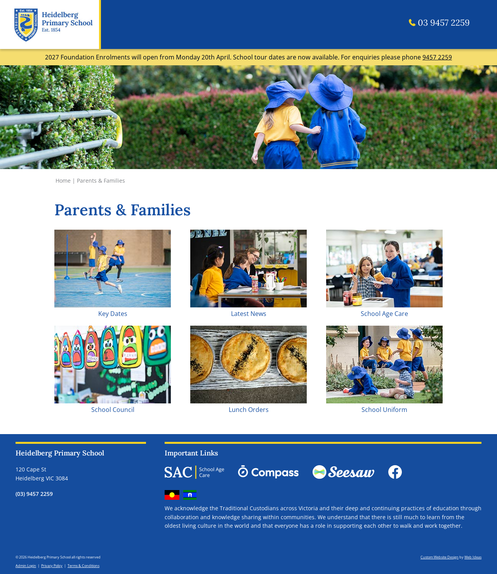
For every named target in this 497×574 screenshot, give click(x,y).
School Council (112, 409)
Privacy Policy (52, 565)
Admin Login (26, 565)
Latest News (248, 313)
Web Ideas (472, 557)
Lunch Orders (249, 409)
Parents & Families (101, 180)
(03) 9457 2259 (34, 493)
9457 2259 (437, 57)
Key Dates (112, 313)
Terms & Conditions (83, 565)
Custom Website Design (440, 557)
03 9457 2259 (439, 22)
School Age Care (384, 313)
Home (63, 180)
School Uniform (384, 409)
